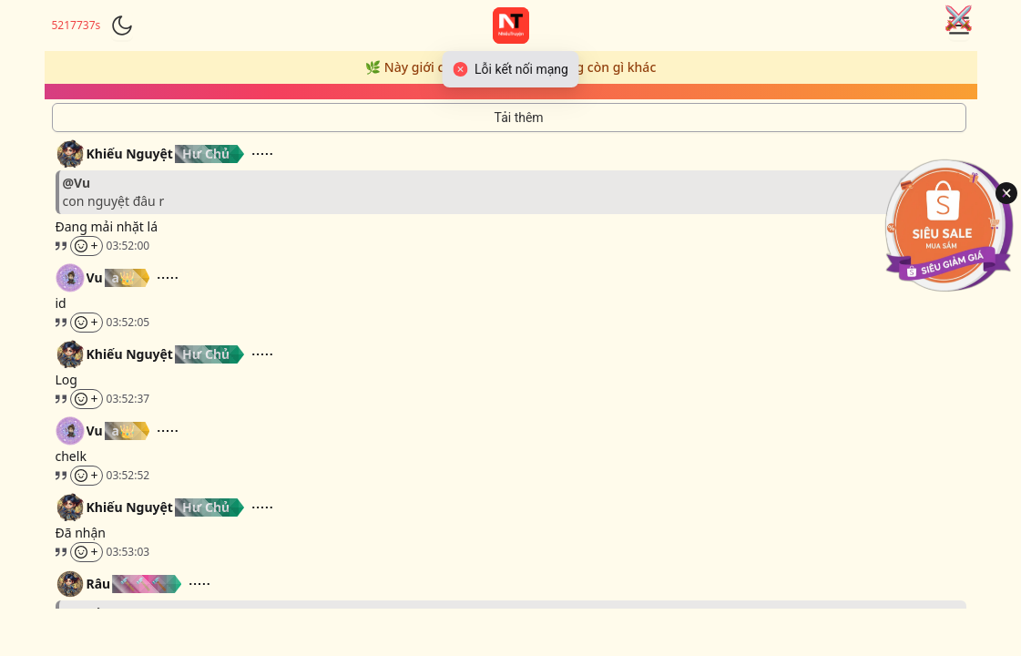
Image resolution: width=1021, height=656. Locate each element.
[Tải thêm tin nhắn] (509, 117)
